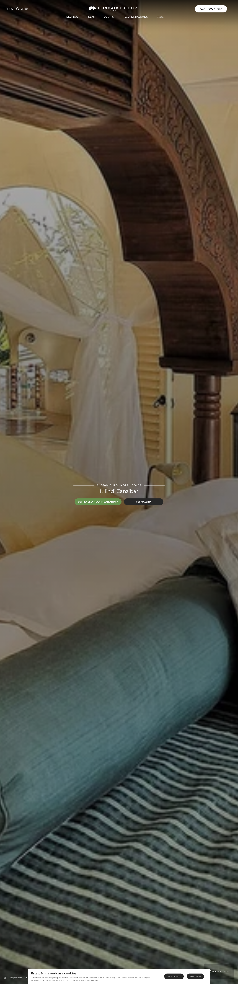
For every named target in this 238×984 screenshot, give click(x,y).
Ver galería (143, 501)
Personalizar (195, 976)
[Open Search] (22, 9)
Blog (164, 16)
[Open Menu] (8, 9)
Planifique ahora (219, 9)
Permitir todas (173, 976)
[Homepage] (5, 977)
